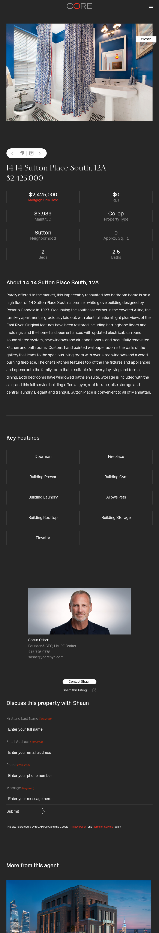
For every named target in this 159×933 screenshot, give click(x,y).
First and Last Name (28, 719)
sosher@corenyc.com (45, 657)
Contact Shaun (79, 681)
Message (20, 788)
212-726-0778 (39, 652)
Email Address (24, 742)
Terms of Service (103, 827)
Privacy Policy (78, 827)
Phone (18, 765)
